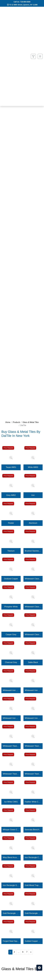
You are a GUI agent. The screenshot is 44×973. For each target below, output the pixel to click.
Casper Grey (11, 634)
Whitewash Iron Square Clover (11, 690)
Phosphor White (11, 607)
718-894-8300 (25, 2)
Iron (33, 495)
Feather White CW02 (33, 802)
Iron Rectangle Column (33, 857)
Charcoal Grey (11, 662)
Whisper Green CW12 (11, 830)
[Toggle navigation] (40, 56)
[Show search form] (33, 56)
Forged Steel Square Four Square (11, 941)
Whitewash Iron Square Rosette (33, 718)
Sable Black (33, 662)
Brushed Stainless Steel (33, 551)
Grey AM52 (11, 495)
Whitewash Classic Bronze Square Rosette (33, 634)
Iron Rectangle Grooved (11, 885)
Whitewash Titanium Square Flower (33, 746)
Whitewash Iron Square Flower (33, 690)
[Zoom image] (11, 457)
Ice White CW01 (11, 802)
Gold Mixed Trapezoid (33, 885)
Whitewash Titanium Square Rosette (33, 774)
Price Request (8, 448)
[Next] (31, 952)
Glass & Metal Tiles (31, 422)
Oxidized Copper (11, 579)
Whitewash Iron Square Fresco (11, 718)
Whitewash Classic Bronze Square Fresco (33, 607)
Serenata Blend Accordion (33, 830)
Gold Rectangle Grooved (33, 913)
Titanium (11, 551)
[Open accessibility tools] (39, 968)
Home (7, 422)
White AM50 (33, 467)
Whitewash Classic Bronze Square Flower (33, 579)
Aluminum (33, 523)
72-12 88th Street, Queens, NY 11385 (23, 5)
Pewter (11, 523)
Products (16, 422)
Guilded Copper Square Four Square (33, 941)
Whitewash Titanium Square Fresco (11, 774)
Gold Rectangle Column (11, 913)
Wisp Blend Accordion (11, 857)
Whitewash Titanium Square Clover (11, 746)
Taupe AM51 (11, 467)
